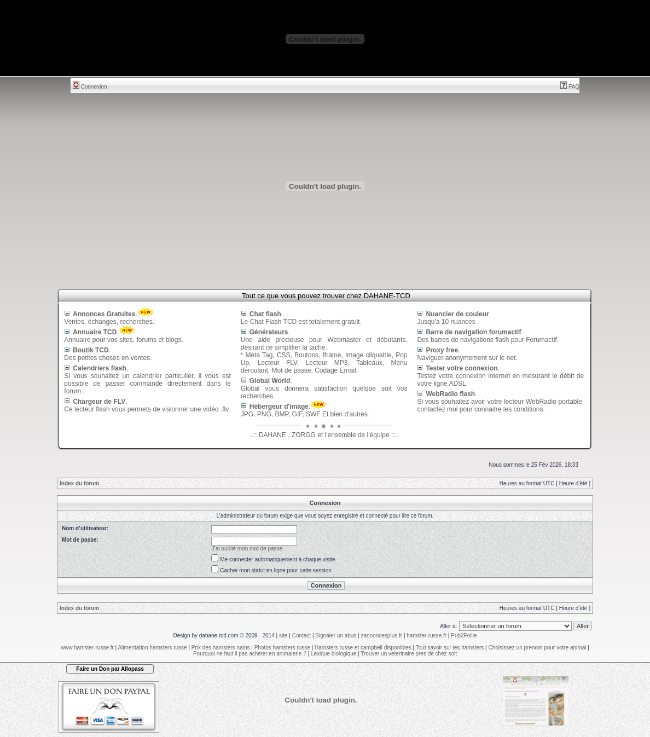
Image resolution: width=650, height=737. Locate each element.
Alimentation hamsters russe (152, 648)
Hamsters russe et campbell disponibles (363, 648)
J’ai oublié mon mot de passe (247, 549)
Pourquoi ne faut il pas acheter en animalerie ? (249, 654)
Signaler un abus (335, 635)
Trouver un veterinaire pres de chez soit (409, 654)
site (283, 635)
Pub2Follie (464, 635)
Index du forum (79, 483)
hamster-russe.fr (426, 635)
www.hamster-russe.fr (87, 648)
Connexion (90, 87)
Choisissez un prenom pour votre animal (537, 648)
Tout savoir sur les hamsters (450, 648)
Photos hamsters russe (282, 648)
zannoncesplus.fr (382, 635)
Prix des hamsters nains (220, 648)
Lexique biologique (333, 654)
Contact (301, 635)
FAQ (569, 87)
